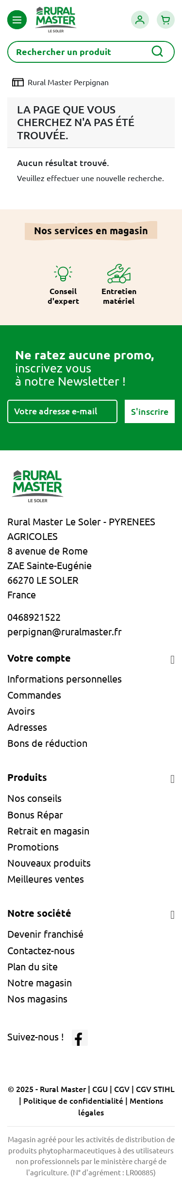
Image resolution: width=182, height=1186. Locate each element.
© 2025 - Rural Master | (50, 1089)
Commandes (34, 695)
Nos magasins (37, 998)
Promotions (33, 846)
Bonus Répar (35, 814)
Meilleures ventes (45, 879)
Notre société (39, 913)
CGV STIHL (155, 1089)
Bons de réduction (47, 743)
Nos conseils (34, 798)
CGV (122, 1089)
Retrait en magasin (48, 830)
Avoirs (21, 711)
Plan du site (32, 966)
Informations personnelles (64, 679)
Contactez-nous (41, 950)
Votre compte (39, 658)
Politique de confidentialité (73, 1100)
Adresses (27, 727)
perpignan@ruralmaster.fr (64, 631)
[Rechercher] (91, 52)
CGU (100, 1089)
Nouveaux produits (49, 863)
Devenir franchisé (45, 934)
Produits (27, 777)
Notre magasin (39, 982)
